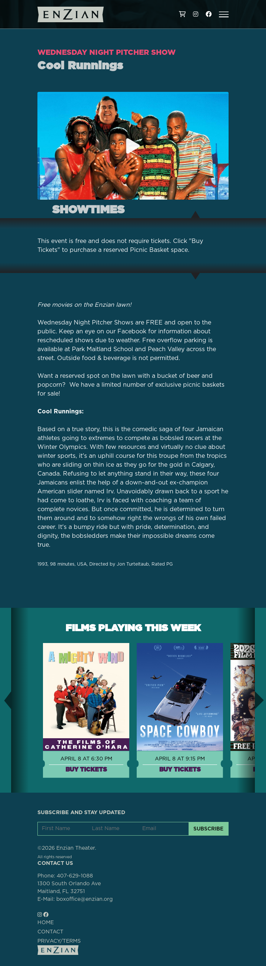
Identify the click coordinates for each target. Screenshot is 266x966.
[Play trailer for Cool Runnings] (133, 146)
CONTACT (50, 932)
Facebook (131, 331)
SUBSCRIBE (208, 829)
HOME (45, 922)
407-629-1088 (75, 876)
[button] (224, 14)
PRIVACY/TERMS (59, 941)
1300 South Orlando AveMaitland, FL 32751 (69, 887)
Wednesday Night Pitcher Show (106, 52)
